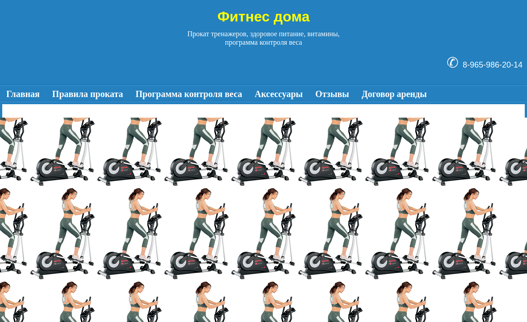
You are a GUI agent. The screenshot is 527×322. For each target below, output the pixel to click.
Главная (23, 94)
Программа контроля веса (189, 94)
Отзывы (332, 94)
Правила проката (87, 94)
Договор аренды (394, 94)
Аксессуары (279, 94)
